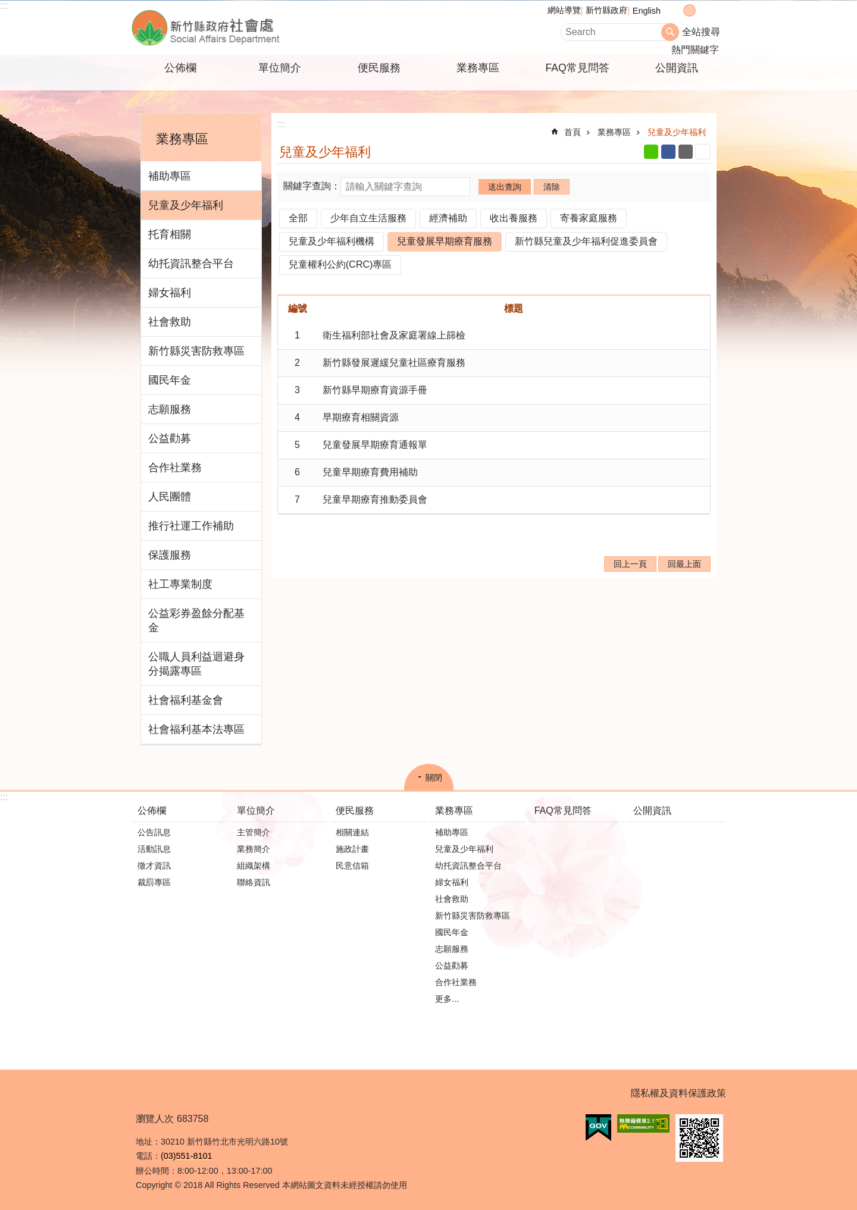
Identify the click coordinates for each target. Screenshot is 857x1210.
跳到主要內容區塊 (6, 6)
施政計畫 (352, 849)
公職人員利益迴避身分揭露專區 (196, 664)
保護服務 (169, 555)
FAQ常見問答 (577, 68)
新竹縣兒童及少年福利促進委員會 (586, 241)
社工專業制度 (180, 584)
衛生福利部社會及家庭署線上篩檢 (394, 335)
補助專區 (169, 176)
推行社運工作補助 (191, 526)
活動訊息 (154, 849)
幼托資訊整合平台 (191, 263)
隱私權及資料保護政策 (678, 1093)
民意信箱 (352, 865)
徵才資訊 (154, 865)
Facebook (668, 152)
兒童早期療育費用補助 (370, 472)
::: (4, 6)
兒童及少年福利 (185, 205)
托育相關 (169, 234)
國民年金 (169, 380)
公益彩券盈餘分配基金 (196, 620)
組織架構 (253, 865)
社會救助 (169, 322)
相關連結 (352, 832)
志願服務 (169, 409)
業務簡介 (253, 849)
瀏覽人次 (155, 1119)
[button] (598, 1128)
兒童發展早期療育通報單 (375, 445)
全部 (298, 218)
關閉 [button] (434, 777)
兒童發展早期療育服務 (444, 241)
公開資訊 (676, 68)
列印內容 (703, 151)
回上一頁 (630, 564)
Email (685, 152)
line (651, 152)
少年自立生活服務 (368, 218)
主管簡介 (253, 832)
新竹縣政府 (606, 10)
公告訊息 (154, 832)
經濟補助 (448, 218)
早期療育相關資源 (361, 417)
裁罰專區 (154, 882)
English (647, 10)
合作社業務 (175, 468)
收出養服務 (513, 218)
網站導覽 (564, 10)
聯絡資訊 (253, 882)
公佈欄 (180, 68)
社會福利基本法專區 (196, 729)
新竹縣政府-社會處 (265, 28)
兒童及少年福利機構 (331, 241)
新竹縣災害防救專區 (196, 351)
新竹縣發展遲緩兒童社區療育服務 (394, 363)
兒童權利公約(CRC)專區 (340, 264)
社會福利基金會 (185, 700)
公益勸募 (169, 438)
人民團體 (169, 497)
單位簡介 (279, 68)
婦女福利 (169, 293)
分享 (713, 10)
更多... (447, 999)
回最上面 (684, 564)
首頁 (572, 132)
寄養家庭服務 (588, 218)
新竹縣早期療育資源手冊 (375, 390)
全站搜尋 (701, 32)
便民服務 (379, 68)
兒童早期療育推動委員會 (375, 499)
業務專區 (477, 68)
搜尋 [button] (670, 32)
